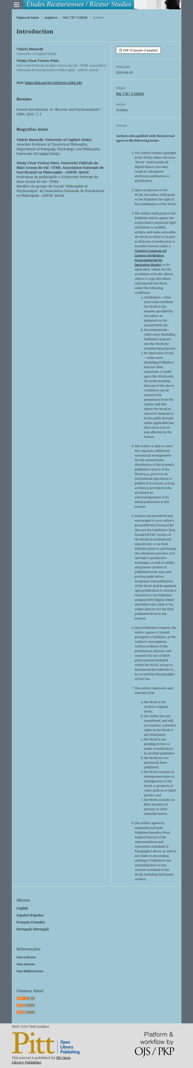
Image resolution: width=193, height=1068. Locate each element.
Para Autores (26, 964)
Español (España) (30, 915)
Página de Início (28, 17)
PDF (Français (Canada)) (140, 50)
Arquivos (51, 17)
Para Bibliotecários (30, 971)
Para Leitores (26, 957)
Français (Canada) (31, 922)
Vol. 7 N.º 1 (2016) (75, 17)
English (22, 908)
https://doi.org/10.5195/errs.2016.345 (53, 82)
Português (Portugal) (33, 929)
